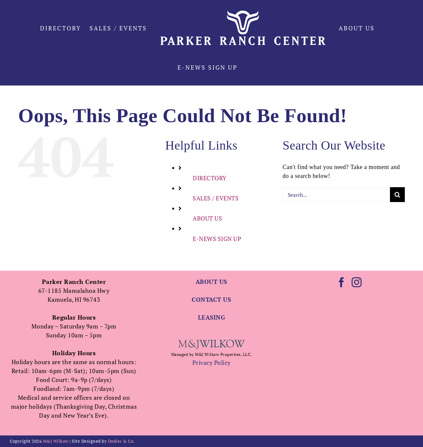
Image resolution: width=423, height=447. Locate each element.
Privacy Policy (211, 362)
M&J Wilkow (55, 441)
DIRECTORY (210, 178)
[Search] (397, 194)
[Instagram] (357, 282)
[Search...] (336, 194)
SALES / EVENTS (216, 198)
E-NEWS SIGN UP (217, 239)
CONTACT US (211, 299)
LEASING (211, 317)
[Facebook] (341, 282)
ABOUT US (207, 218)
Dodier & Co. (121, 441)
